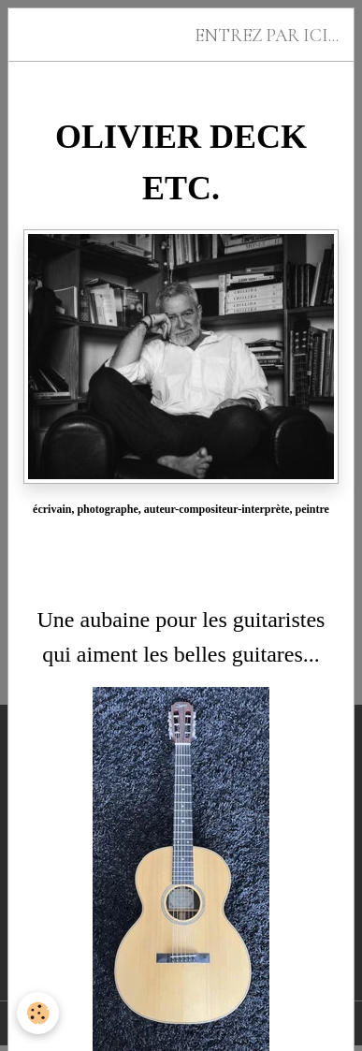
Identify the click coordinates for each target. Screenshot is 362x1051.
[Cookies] (38, 1013)
